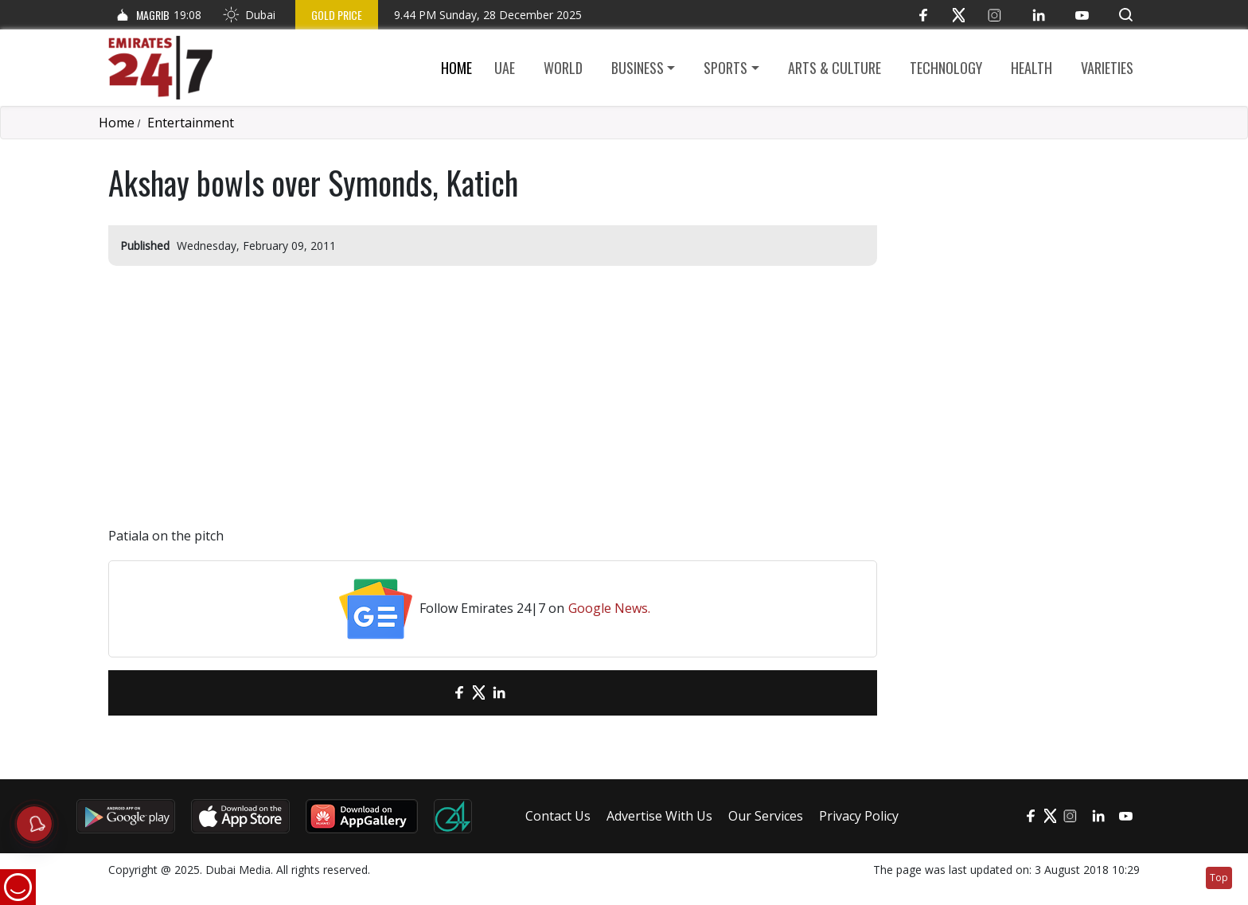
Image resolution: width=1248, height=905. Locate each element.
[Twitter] (959, 14)
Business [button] (637, 67)
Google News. (609, 608)
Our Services (765, 816)
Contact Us (558, 816)
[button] (1126, 14)
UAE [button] (504, 67)
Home (456, 67)
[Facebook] (923, 14)
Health (1031, 67)
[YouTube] (1082, 14)
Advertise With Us (659, 816)
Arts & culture (834, 67)
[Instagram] (994, 14)
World (563, 67)
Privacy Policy (859, 816)
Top (1219, 877)
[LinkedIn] (1038, 14)
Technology (946, 67)
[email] (431, 693)
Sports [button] (725, 67)
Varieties (1107, 67)
